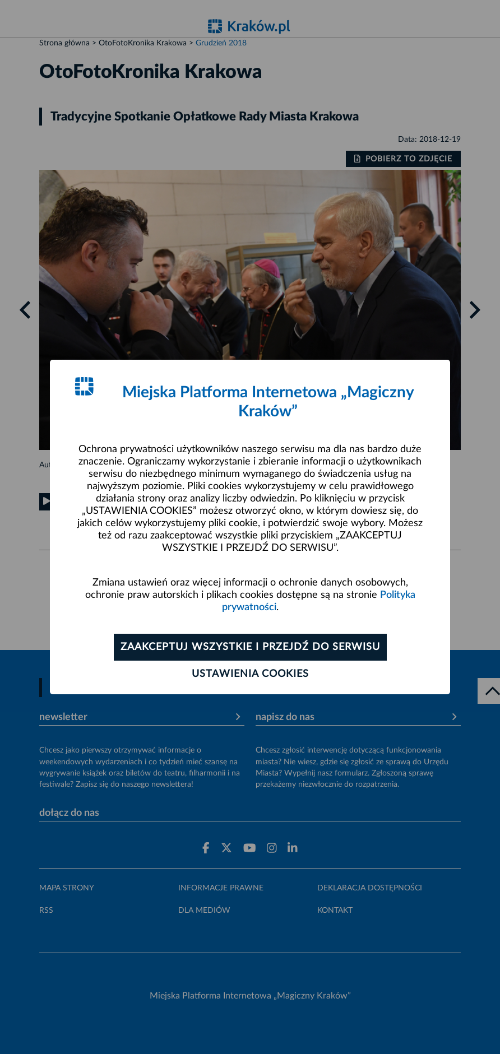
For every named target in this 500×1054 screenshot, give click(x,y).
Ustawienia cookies (250, 674)
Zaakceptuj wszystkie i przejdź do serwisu (250, 647)
